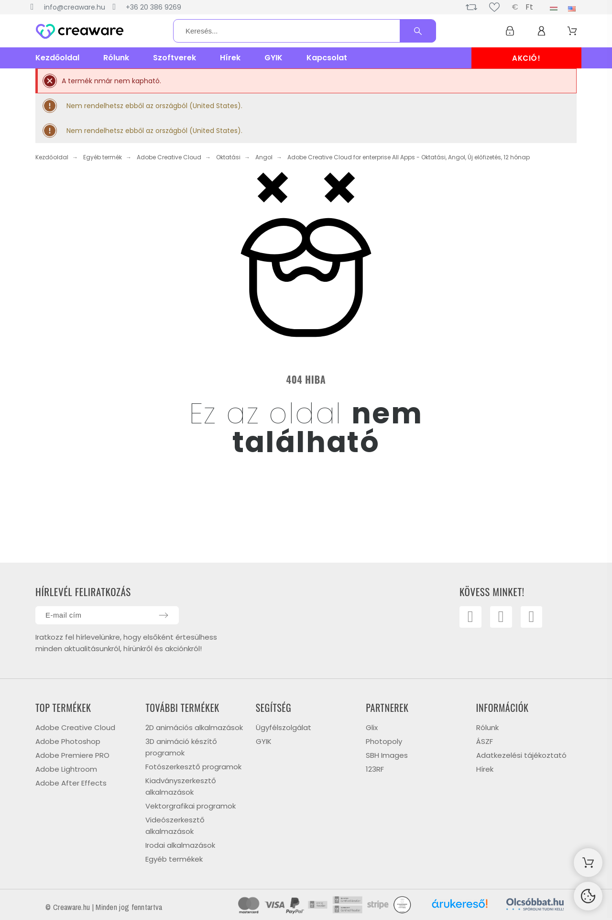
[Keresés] (304, 31)
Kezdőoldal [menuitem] (57, 57)
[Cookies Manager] (588, 896)
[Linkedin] (533, 617)
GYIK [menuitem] (273, 57)
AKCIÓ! (526, 58)
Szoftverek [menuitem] (174, 57)
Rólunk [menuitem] (116, 57)
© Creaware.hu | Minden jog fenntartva (103, 907)
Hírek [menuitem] (230, 57)
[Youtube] (502, 617)
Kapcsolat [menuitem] (326, 57)
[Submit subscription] (163, 615)
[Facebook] (470, 617)
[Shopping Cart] (588, 862)
